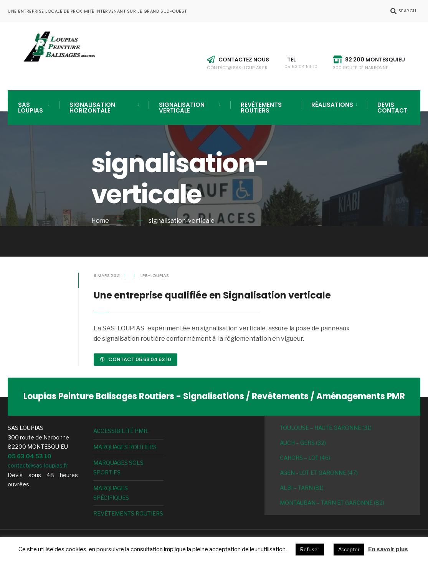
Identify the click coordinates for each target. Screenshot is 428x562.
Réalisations (332, 105)
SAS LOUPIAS (30, 107)
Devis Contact (392, 107)
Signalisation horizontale (92, 107)
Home (100, 220)
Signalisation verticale (182, 107)
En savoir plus (388, 549)
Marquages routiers (125, 447)
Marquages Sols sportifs (118, 467)
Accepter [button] (349, 549)
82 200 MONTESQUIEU (369, 63)
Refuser (309, 549)
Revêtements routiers (261, 107)
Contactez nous (238, 63)
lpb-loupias (154, 275)
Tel (300, 63)
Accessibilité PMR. (121, 431)
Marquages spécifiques (111, 493)
